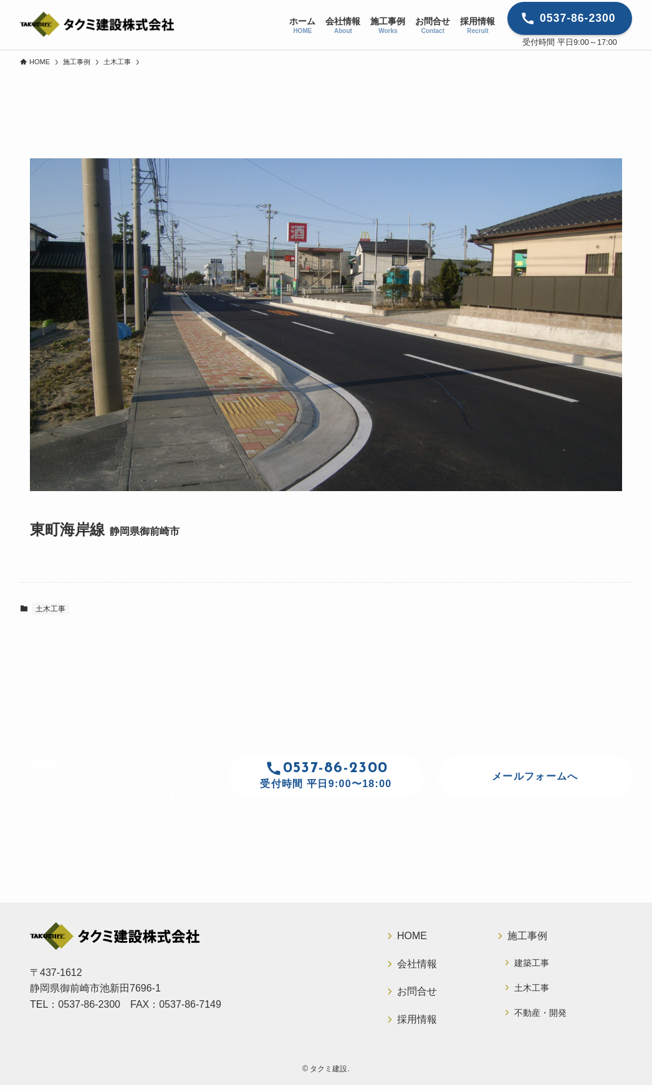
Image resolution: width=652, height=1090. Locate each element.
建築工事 (532, 964)
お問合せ (417, 994)
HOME (412, 936)
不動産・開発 (541, 1016)
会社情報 (417, 965)
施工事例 (527, 936)
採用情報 (417, 1023)
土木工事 (50, 609)
